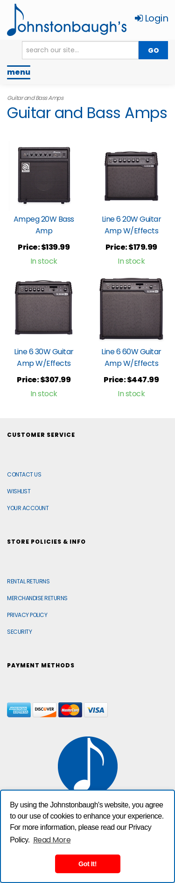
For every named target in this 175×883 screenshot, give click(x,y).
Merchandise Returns (37, 598)
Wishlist (18, 491)
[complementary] (107, 831)
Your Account (28, 508)
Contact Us (24, 474)
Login (151, 18)
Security (19, 632)
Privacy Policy (27, 615)
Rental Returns (28, 581)
